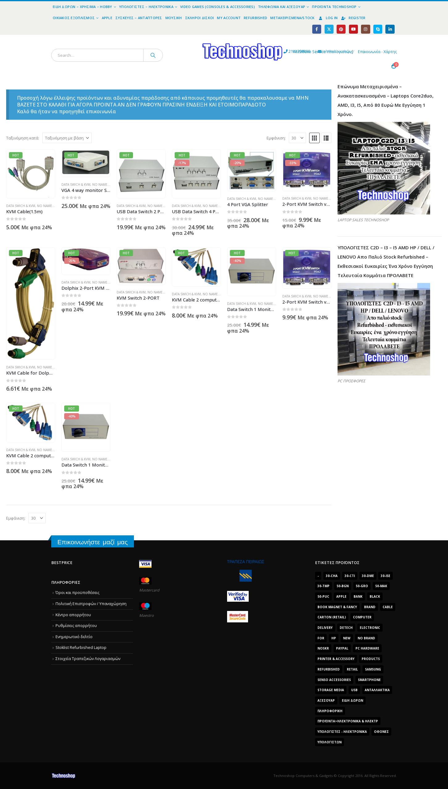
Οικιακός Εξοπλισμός (74, 17)
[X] (329, 29)
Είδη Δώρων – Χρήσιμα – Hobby (82, 6)
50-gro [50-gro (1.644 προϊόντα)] (362, 586)
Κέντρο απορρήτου (73, 614)
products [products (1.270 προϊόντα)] (371, 659)
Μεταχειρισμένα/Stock (292, 17)
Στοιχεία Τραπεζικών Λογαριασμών (88, 658)
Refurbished (255, 17)
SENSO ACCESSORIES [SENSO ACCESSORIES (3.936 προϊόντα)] (334, 680)
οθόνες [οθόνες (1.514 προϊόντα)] (381, 731)
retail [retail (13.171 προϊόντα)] (352, 669)
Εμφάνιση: (276, 138)
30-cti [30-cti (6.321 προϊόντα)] (350, 576)
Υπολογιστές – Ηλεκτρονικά (146, 6)
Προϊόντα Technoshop (334, 6)
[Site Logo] (185, 38)
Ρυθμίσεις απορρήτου (76, 625)
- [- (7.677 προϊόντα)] (318, 576)
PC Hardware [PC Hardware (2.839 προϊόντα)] (367, 648)
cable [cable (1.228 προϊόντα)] (388, 607)
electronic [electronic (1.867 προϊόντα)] (370, 627)
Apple (107, 17)
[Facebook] (316, 29)
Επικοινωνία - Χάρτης (377, 51)
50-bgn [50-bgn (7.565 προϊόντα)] (343, 586)
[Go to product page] (30, 174)
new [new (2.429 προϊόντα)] (347, 638)
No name (44, 206)
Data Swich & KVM (20, 206)
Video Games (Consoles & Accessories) (217, 6)
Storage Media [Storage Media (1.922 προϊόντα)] (330, 690)
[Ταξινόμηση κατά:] (67, 138)
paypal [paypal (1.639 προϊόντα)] (342, 648)
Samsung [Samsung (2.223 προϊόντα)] (373, 669)
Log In (328, 17)
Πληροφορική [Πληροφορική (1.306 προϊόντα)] (329, 711)
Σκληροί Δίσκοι (199, 17)
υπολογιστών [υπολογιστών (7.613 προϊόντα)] (329, 742)
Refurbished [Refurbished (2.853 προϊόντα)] (328, 669)
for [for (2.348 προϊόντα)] (320, 638)
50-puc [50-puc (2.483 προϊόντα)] (323, 596)
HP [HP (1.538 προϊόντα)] (333, 638)
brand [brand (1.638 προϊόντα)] (369, 607)
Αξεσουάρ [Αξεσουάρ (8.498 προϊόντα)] (326, 700)
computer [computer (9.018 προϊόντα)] (362, 617)
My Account (229, 17)
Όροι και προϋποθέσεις (77, 592)
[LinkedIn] (389, 29)
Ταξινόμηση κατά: (22, 138)
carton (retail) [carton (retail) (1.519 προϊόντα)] (331, 617)
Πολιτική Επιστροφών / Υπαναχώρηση (91, 603)
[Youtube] (353, 29)
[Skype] (377, 29)
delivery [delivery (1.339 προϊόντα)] (325, 627)
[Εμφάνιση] (297, 138)
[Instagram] (365, 29)
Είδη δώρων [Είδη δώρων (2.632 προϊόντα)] (352, 700)
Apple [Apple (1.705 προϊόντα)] (341, 596)
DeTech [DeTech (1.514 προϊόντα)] (346, 627)
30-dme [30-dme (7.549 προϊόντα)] (368, 576)
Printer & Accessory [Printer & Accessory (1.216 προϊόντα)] (336, 659)
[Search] (153, 55)
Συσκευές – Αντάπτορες (138, 17)
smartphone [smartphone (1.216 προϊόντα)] (369, 680)
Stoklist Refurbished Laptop (81, 647)
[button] (314, 138)
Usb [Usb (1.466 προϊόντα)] (354, 690)
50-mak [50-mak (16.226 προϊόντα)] (381, 586)
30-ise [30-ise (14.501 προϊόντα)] (385, 576)
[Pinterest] (341, 29)
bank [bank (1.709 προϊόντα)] (358, 596)
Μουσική (173, 17)
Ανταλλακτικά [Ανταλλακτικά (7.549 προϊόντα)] (377, 690)
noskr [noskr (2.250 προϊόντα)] (323, 648)
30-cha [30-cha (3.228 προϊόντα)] (332, 576)
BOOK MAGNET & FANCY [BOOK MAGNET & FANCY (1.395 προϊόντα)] (337, 607)
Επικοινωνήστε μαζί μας (92, 542)
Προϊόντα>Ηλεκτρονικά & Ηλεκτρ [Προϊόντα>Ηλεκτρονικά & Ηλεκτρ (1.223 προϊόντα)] (347, 721)
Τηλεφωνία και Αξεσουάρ (281, 6)
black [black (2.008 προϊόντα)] (375, 596)
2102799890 (245, 52)
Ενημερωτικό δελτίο (74, 636)
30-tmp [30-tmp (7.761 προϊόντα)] (323, 586)
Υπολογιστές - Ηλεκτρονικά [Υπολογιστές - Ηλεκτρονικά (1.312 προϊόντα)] (342, 731)
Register (353, 17)
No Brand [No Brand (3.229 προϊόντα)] (366, 638)
